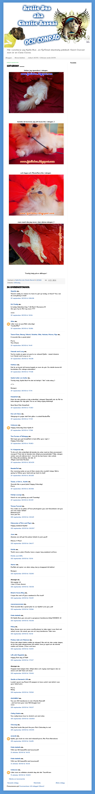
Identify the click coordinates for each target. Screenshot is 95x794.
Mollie (13, 549)
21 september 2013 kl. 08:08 (22, 298)
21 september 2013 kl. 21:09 (22, 500)
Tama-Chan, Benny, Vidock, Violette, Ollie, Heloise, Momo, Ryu (34, 334)
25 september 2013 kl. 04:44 (22, 730)
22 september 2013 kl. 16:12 (22, 634)
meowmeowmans (17, 604)
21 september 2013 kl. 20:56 (22, 489)
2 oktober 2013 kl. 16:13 (20, 763)
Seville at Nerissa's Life (19, 679)
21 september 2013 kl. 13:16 (22, 315)
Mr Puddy (14, 304)
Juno (13, 534)
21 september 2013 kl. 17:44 (22, 419)
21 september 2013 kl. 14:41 (21, 345)
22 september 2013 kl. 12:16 (22, 558)
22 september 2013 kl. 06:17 (22, 543)
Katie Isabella (16, 615)
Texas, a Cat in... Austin (19, 481)
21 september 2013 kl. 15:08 (22, 358)
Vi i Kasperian (16, 449)
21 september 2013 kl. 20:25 (22, 475)
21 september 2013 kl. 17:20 (22, 408)
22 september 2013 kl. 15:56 (22, 609)
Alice (12, 321)
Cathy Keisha (16, 713)
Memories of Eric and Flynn (21, 523)
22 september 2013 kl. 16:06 (22, 620)
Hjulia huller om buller (19, 378)
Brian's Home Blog (17, 593)
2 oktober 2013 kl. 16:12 (20, 752)
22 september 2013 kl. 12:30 (22, 573)
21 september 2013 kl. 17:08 (22, 372)
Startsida (37, 783)
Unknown (14, 425)
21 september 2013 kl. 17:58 (22, 430)
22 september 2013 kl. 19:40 (22, 673)
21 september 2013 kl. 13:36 (22, 328)
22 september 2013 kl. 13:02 (22, 587)
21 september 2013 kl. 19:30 (22, 443)
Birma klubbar (20, 58)
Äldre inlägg (60, 783)
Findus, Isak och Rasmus (20, 640)
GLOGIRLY (14, 698)
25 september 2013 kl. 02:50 (23, 718)
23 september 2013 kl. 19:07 (22, 707)
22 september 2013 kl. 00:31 (22, 517)
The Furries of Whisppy (19, 436)
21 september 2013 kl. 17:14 (21, 391)
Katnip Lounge (16, 495)
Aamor (13, 564)
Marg (13, 626)
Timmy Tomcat (16, 506)
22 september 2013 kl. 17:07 (22, 660)
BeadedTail (15, 468)
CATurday (17, 282)
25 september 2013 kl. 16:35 (22, 741)
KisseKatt (14, 397)
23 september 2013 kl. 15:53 (22, 692)
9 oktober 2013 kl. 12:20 (21, 775)
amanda (14, 736)
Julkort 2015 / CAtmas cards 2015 (42, 58)
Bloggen (9, 58)
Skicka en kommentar (17, 779)
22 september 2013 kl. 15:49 (22, 598)
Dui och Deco (16, 414)
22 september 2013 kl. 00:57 (22, 528)
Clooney (14, 725)
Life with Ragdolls (17, 655)
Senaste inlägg (12, 783)
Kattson (14, 365)
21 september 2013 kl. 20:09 (22, 462)
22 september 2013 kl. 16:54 (22, 649)
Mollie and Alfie (17, 556)
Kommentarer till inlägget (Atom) (31, 786)
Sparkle (13, 291)
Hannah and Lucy (17, 351)
